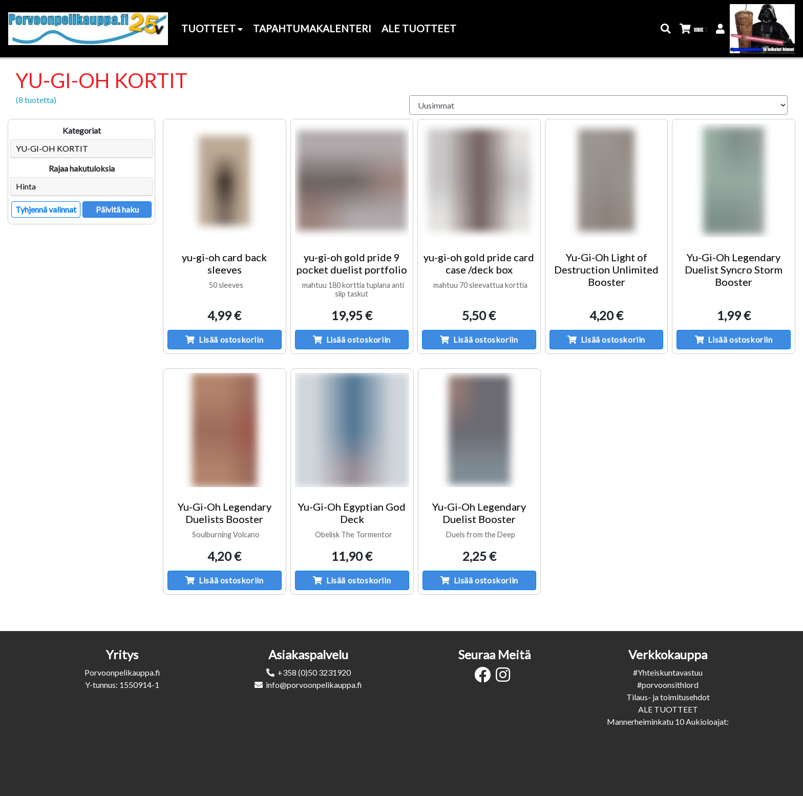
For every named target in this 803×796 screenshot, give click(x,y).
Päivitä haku (117, 209)
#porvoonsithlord (668, 684)
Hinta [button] (26, 186)
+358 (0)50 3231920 (314, 672)
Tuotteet (212, 28)
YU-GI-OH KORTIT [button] (52, 148)
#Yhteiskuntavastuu (668, 672)
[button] (666, 28)
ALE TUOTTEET (668, 709)
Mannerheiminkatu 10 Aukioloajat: (668, 721)
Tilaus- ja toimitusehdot (668, 697)
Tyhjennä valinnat (45, 209)
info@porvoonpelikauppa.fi (314, 684)
